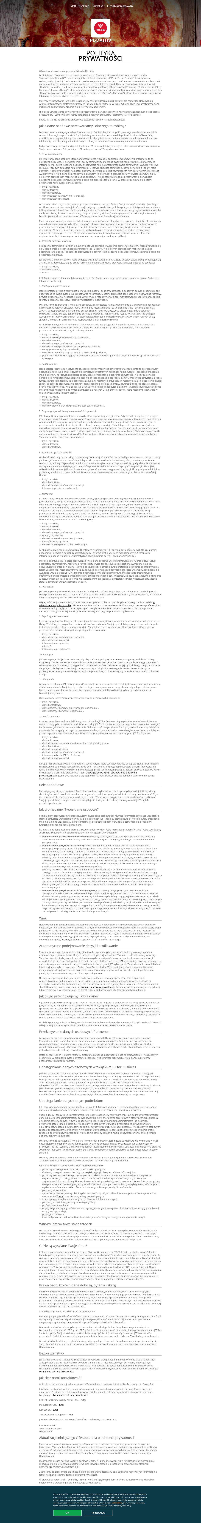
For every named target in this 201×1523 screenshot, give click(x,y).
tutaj (61, 1196)
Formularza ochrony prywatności (97, 986)
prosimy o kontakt (70, 939)
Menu (74, 6)
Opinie (85, 6)
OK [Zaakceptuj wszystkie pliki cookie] (67, 1513)
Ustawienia (117, 1503)
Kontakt (98, 6)
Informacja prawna (120, 6)
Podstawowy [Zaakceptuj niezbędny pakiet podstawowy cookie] (98, 1513)
